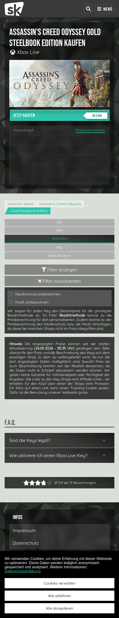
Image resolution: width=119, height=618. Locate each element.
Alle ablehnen (59, 595)
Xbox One (59, 238)
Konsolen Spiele (20, 204)
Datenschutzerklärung (23, 571)
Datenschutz (26, 543)
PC (59, 222)
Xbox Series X (59, 255)
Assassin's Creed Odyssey (60, 204)
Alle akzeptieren (59, 608)
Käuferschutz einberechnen (34, 294)
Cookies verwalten (59, 583)
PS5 (59, 247)
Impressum (24, 530)
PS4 (59, 230)
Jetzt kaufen (60, 115)
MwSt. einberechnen (29, 302)
